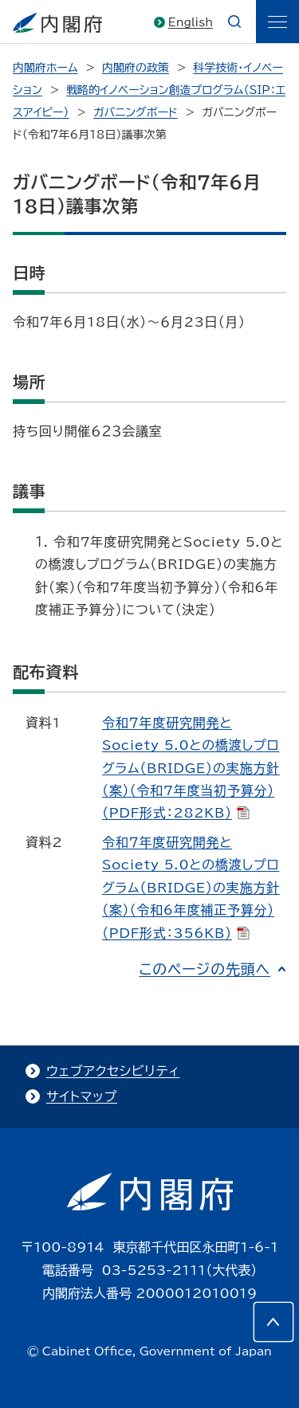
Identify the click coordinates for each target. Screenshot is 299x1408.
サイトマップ (81, 1096)
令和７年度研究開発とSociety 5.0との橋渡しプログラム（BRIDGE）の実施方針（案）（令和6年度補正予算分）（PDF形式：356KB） (191, 887)
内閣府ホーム (45, 67)
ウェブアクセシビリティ (112, 1071)
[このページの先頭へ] (273, 1322)
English (190, 22)
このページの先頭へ (204, 969)
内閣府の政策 (135, 67)
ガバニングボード (135, 112)
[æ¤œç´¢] (234, 21)
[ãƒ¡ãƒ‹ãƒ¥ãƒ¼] (277, 21)
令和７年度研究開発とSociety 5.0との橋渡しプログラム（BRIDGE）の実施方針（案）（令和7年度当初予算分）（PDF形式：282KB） (191, 768)
